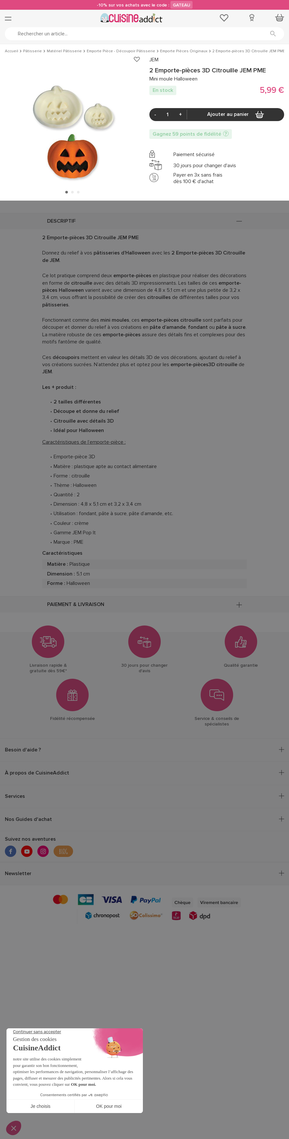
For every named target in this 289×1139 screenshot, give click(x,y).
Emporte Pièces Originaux (183, 51)
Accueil (11, 51)
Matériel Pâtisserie (64, 51)
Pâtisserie (32, 51)
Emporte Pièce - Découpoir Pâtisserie (121, 51)
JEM (153, 60)
